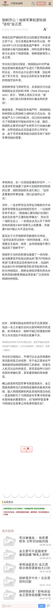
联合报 (5, 29)
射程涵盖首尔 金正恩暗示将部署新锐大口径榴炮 (34, 566)
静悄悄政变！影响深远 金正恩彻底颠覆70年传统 (35, 593)
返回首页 (41, 3)
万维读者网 (17, 3)
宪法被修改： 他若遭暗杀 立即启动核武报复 (33, 539)
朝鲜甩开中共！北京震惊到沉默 (34, 579)
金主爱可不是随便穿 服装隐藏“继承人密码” (34, 552)
